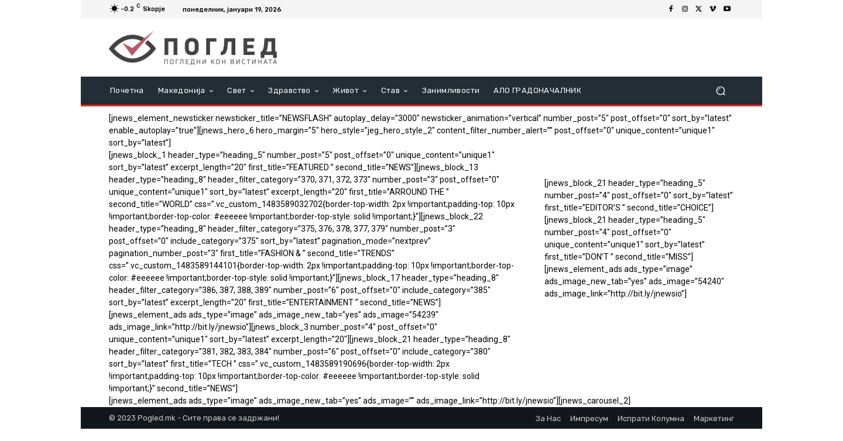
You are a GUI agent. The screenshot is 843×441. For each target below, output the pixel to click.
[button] (720, 91)
